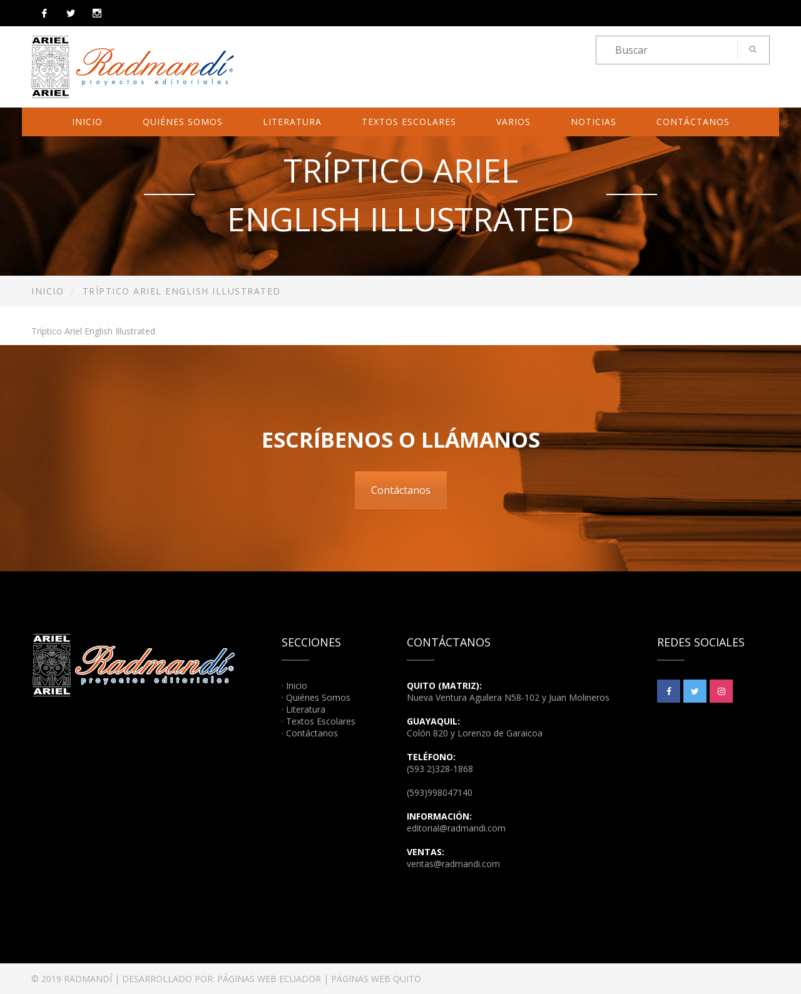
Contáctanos (693, 122)
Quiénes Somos (183, 122)
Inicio (87, 122)
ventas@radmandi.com (453, 864)
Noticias (593, 122)
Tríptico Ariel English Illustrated (93, 331)
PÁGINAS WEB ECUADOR (269, 979)
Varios (513, 122)
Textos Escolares (409, 122)
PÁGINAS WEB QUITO (376, 979)
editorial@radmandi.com (456, 828)
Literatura (292, 122)
